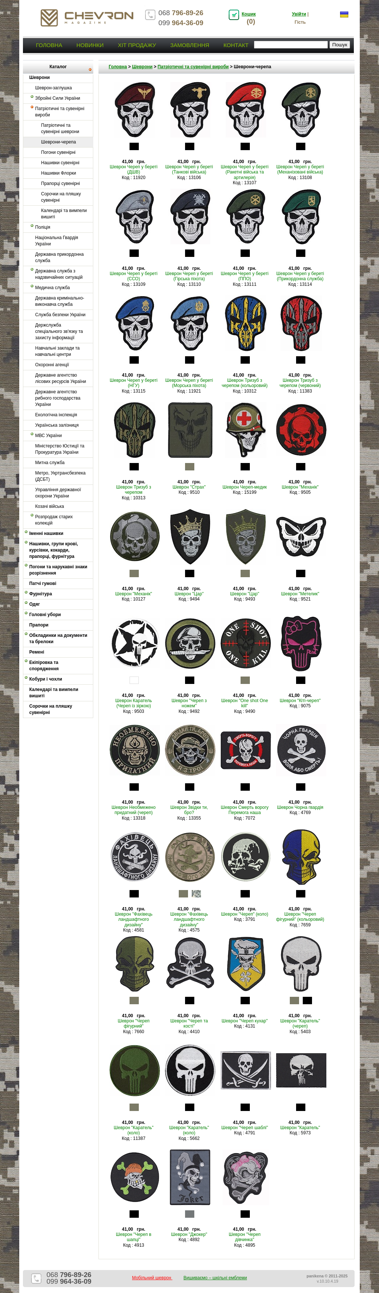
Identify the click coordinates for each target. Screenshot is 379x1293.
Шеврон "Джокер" (189, 1234)
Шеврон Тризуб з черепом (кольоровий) (245, 383)
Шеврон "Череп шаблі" (244, 1127)
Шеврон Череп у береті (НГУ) (133, 383)
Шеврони (142, 66)
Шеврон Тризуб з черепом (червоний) (300, 383)
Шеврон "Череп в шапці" (133, 1237)
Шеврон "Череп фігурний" (134, 1023)
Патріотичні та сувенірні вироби (59, 112)
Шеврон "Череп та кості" (189, 1023)
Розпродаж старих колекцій (54, 520)
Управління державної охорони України (58, 493)
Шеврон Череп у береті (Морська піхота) (189, 383)
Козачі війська (49, 506)
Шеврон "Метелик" (300, 593)
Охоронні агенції (52, 364)
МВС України (48, 435)
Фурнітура (40, 593)
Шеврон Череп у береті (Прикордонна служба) (300, 276)
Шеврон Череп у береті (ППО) (244, 276)
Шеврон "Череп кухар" (245, 1021)
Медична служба (52, 287)
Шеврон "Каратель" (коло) (134, 1130)
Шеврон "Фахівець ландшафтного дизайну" (133, 919)
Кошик (249, 14)
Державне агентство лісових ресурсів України (60, 378)
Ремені (36, 652)
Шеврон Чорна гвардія (300, 807)
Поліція (42, 227)
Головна (49, 45)
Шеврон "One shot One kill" (244, 703)
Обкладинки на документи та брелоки (58, 638)
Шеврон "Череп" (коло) (244, 914)
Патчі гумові (42, 583)
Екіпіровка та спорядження (44, 665)
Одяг (34, 604)
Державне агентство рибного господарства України (57, 398)
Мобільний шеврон (152, 1277)
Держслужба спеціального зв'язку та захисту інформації (59, 331)
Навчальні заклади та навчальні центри (57, 351)
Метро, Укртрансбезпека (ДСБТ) (60, 476)
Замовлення (189, 45)
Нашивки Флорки (58, 173)
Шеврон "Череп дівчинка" (245, 1237)
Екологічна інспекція (56, 414)
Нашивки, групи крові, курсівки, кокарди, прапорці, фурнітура (53, 550)
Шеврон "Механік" (300, 487)
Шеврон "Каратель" (300, 1127)
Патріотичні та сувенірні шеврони (60, 128)
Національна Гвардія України (56, 241)
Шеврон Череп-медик (244, 487)
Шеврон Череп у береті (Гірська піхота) (189, 276)
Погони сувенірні (58, 152)
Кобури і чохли (45, 679)
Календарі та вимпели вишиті (64, 213)
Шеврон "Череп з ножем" (189, 703)
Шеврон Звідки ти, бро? (189, 810)
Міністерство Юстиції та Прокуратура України (59, 449)
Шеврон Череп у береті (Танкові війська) (189, 169)
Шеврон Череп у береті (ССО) (133, 276)
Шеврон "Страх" (188, 487)
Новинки (90, 45)
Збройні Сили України (57, 98)
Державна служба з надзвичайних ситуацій (59, 274)
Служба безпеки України (60, 314)
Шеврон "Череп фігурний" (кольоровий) (300, 917)
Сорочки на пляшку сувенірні (61, 197)
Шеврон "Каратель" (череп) (300, 1023)
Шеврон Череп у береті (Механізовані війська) (300, 169)
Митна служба (49, 462)
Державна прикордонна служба (59, 257)
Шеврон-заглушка (53, 87)
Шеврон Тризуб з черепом (133, 490)
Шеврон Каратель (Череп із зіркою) (133, 703)
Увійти (299, 14)
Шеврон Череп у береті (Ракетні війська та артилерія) (244, 172)
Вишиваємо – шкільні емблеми (215, 1277)
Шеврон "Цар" (189, 593)
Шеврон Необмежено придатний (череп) (134, 810)
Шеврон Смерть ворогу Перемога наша (244, 810)
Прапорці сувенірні (60, 183)
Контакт (236, 45)
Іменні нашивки (46, 533)
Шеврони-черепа (58, 142)
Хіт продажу (137, 45)
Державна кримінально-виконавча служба (59, 301)
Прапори (38, 625)
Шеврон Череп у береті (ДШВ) (133, 169)
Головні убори (45, 614)
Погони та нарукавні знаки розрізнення (58, 570)
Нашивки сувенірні (60, 162)
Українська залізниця (56, 425)
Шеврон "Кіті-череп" (300, 700)
